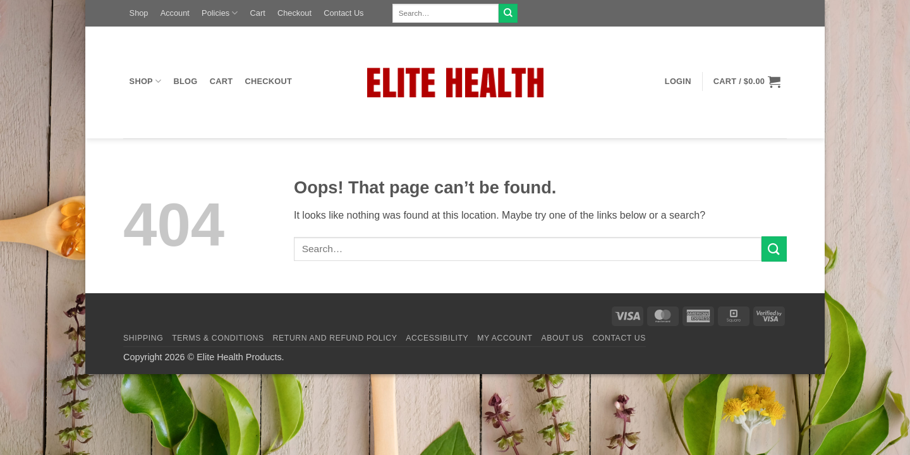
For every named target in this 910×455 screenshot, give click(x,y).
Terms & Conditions (218, 338)
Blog (186, 81)
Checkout (294, 13)
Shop (139, 13)
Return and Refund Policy (335, 338)
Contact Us (343, 13)
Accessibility (437, 338)
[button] (677, 81)
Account (175, 13)
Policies (220, 13)
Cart (257, 13)
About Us (562, 338)
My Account (504, 338)
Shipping (143, 338)
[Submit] (508, 13)
